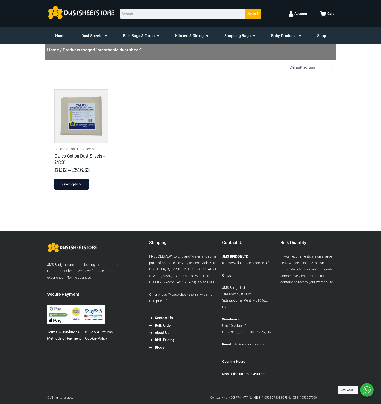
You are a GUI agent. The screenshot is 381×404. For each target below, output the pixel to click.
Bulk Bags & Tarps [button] (141, 36)
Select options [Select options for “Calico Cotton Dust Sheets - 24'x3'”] (72, 184)
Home (60, 36)
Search (253, 13)
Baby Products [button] (286, 36)
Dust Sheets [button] (94, 36)
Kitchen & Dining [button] (191, 36)
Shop (321, 36)
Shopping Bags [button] (239, 36)
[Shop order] (311, 67)
